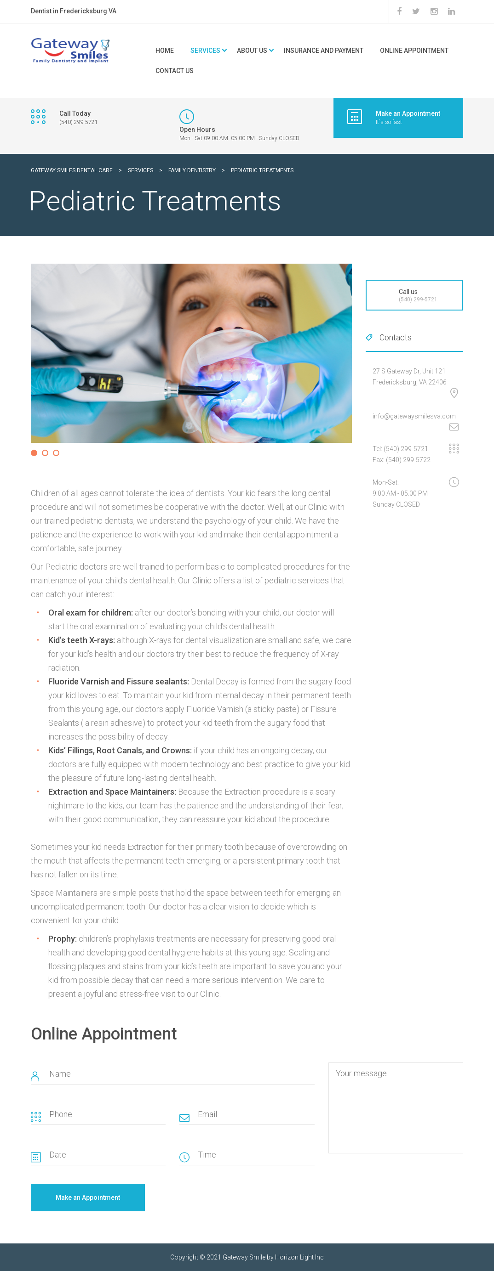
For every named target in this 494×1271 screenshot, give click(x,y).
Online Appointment (414, 50)
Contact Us (174, 70)
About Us (252, 50)
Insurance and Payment (323, 50)
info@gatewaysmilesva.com (414, 416)
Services (205, 50)
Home (164, 50)
